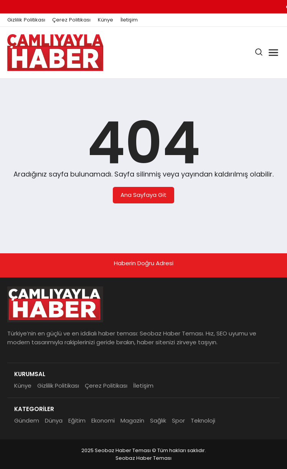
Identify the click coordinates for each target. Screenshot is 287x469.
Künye (105, 20)
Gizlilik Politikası (26, 20)
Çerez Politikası (71, 20)
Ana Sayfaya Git (143, 195)
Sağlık (158, 420)
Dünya (54, 420)
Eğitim (77, 420)
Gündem (26, 420)
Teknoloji (203, 420)
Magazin (132, 420)
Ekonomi (103, 420)
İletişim (129, 20)
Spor (178, 420)
